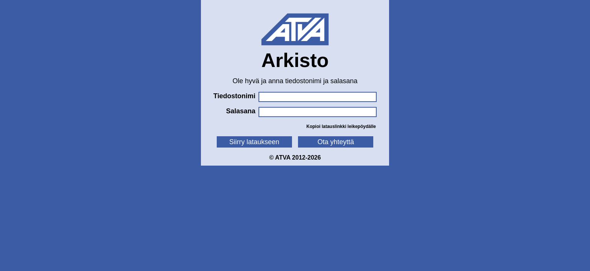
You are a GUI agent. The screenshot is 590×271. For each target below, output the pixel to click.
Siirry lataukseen (254, 142)
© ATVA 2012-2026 (295, 157)
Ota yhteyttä (336, 142)
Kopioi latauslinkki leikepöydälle (341, 126)
